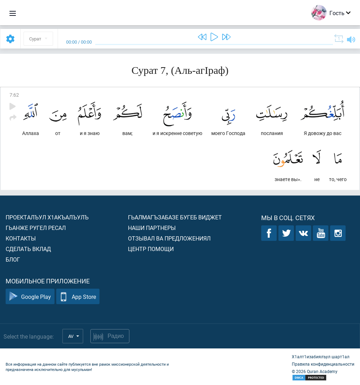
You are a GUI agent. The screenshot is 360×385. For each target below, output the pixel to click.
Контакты (21, 238)
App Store (78, 296)
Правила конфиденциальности (323, 364)
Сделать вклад (28, 248)
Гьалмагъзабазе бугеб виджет (175, 217)
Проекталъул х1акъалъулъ (47, 217)
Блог (13, 259)
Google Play (30, 296)
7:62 (14, 94)
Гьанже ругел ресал (36, 227)
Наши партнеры (152, 227)
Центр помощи (151, 248)
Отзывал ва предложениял (169, 238)
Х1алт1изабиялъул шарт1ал (320, 356)
